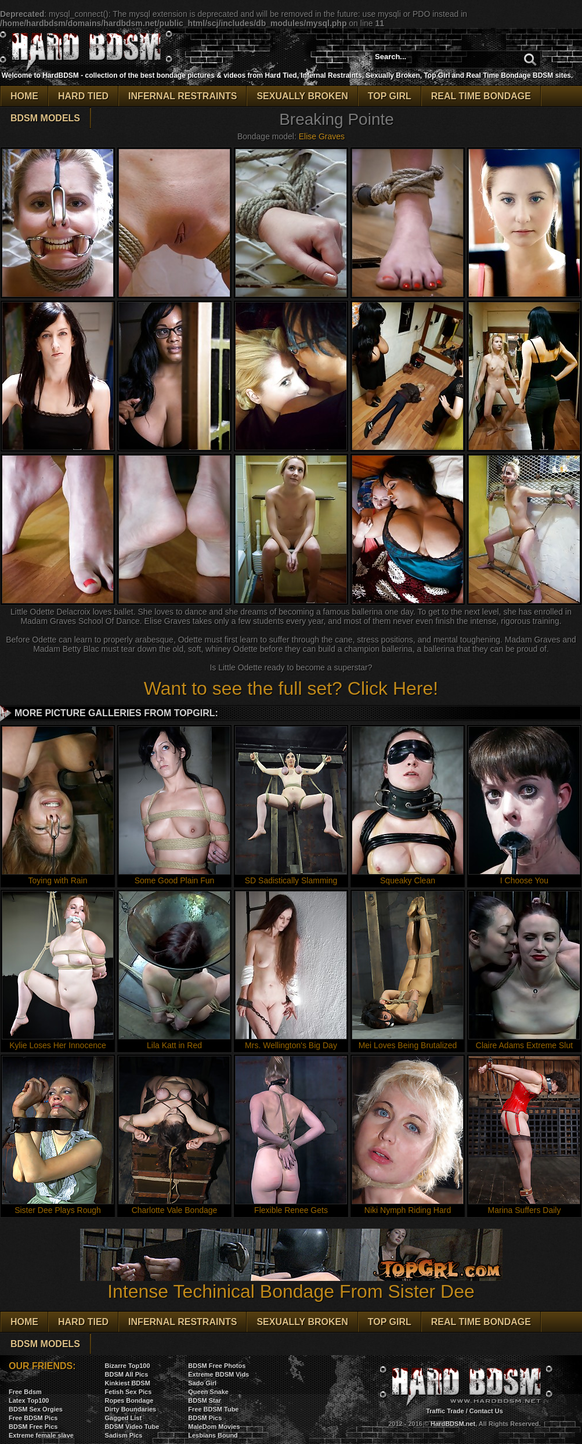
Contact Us (486, 1410)
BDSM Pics (205, 1417)
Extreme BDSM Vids (218, 1374)
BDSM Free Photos (216, 1365)
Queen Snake (208, 1391)
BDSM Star (204, 1400)
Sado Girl (202, 1383)
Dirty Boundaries (131, 1409)
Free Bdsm (25, 1391)
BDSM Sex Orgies (36, 1409)
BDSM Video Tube (132, 1426)
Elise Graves (322, 136)
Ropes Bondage (129, 1400)
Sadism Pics (124, 1435)
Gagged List (123, 1417)
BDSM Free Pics (33, 1426)
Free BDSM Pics (33, 1417)
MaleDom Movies (214, 1426)
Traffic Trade (445, 1410)
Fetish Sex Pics (128, 1391)
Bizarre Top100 (127, 1365)
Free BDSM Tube (213, 1409)
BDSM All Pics (127, 1374)
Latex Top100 (29, 1400)
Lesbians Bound (213, 1435)
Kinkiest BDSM (127, 1383)
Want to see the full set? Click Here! (291, 688)
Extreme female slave (41, 1435)
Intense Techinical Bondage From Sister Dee (291, 1283)
